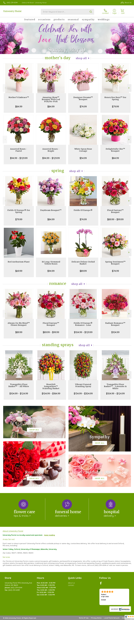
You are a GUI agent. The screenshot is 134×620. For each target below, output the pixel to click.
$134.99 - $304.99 (83, 393)
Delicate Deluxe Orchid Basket (83, 263)
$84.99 (18, 106)
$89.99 (83, 270)
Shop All (81, 58)
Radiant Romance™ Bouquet (115, 324)
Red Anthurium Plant (19, 262)
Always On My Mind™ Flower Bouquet (19, 324)
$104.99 (115, 332)
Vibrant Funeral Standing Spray (83, 385)
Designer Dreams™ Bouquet (83, 98)
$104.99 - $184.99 (51, 393)
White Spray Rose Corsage (83, 150)
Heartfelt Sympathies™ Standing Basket (50, 386)
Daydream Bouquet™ (51, 210)
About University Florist (13, 531)
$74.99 (83, 106)
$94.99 (50, 270)
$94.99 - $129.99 (18, 158)
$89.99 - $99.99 (115, 219)
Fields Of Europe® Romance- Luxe (83, 324)
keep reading (49, 535)
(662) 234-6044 (12, 3)
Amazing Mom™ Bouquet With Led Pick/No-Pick (51, 99)
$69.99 (18, 270)
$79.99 (115, 106)
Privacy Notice (96, 618)
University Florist (12, 11)
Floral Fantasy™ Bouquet (115, 211)
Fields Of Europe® (83, 210)
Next (129, 88)
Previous (5, 88)
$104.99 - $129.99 (83, 332)
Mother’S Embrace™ (19, 97)
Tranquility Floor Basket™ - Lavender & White (115, 386)
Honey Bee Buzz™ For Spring (115, 98)
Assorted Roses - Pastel (18, 150)
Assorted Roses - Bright (51, 150)
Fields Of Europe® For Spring (18, 211)
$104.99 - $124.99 (18, 393)
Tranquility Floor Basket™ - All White (19, 385)
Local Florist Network (112, 618)
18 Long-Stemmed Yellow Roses (51, 263)
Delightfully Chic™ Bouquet (115, 150)
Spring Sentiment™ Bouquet (115, 263)
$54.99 (83, 158)
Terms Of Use (84, 618)
